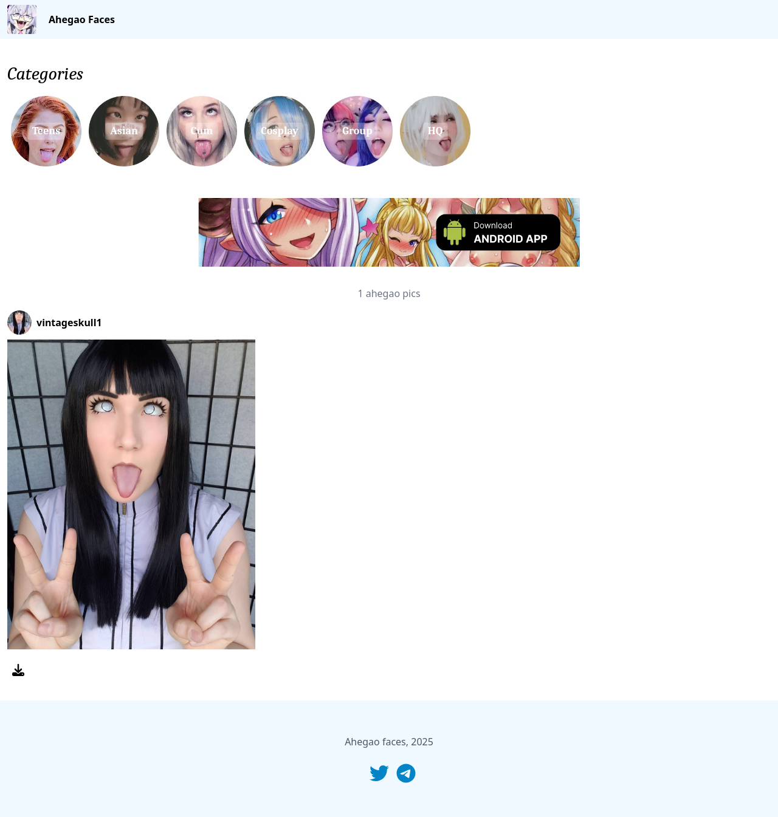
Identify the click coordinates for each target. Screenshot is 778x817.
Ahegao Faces (82, 19)
